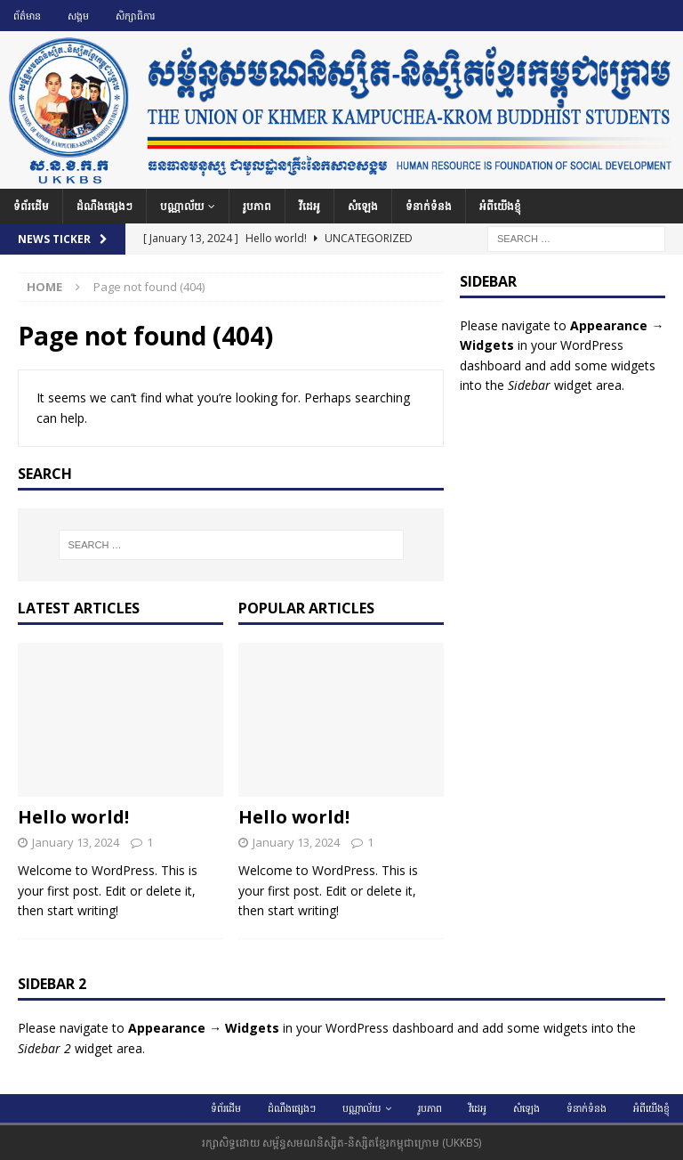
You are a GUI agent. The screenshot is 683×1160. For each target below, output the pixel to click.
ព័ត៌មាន (27, 15)
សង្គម (78, 15)
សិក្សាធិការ (135, 15)
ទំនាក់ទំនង (429, 206)
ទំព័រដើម (31, 206)
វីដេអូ (309, 206)
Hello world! (73, 817)
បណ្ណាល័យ (182, 206)
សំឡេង (363, 206)
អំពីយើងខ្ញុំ (500, 206)
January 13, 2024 (75, 842)
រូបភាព (257, 206)
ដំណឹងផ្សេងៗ (104, 206)
